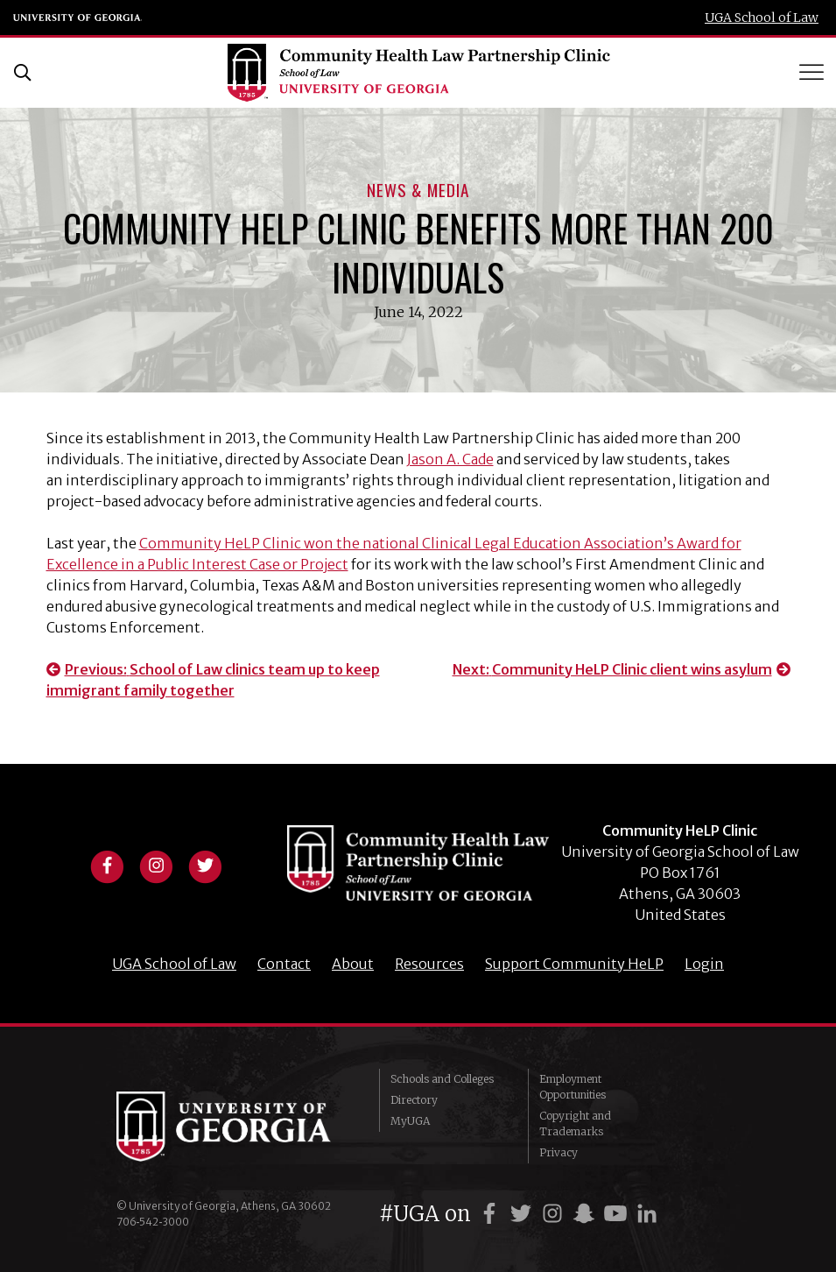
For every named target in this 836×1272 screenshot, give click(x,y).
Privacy (558, 1152)
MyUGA (410, 1120)
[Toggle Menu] (813, 72)
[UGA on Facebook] (492, 1213)
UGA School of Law (761, 17)
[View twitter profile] (205, 863)
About (353, 963)
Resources (429, 963)
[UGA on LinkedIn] (647, 1213)
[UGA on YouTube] (618, 1213)
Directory (414, 1099)
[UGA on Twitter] (523, 1213)
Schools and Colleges (442, 1078)
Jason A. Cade (450, 459)
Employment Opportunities (572, 1086)
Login (704, 963)
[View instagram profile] (156, 863)
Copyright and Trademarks (575, 1123)
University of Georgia (78, 17)
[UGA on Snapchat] (586, 1213)
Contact (284, 963)
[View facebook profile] (107, 863)
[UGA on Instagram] (555, 1213)
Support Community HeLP (574, 963)
